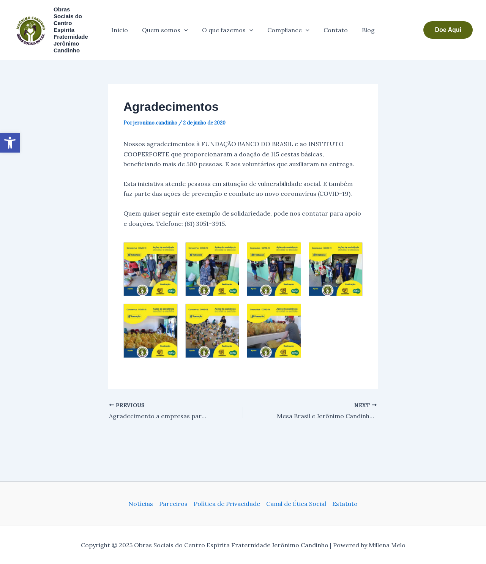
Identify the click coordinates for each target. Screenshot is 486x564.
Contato (332, 26)
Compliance (287, 26)
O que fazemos (228, 26)
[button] (448, 26)
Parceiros (173, 503)
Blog (363, 26)
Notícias (140, 503)
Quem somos (168, 26)
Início (124, 26)
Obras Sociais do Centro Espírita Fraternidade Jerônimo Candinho (73, 26)
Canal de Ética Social (296, 503)
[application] (187, 26)
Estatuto (345, 503)
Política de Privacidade (227, 503)
